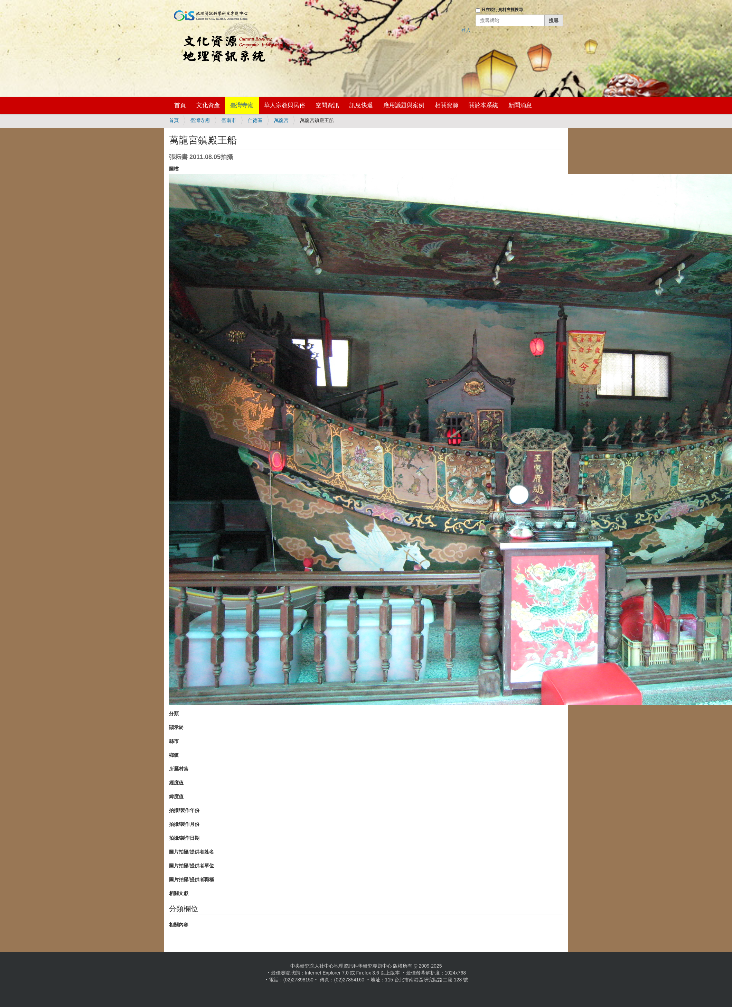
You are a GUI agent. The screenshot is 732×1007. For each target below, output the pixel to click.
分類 (174, 713)
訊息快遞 (361, 105)
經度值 (176, 782)
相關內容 (178, 924)
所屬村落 (178, 769)
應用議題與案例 (403, 105)
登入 (466, 30)
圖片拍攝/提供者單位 (191, 865)
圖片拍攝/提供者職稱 (191, 879)
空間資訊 (327, 105)
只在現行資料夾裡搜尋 (502, 9)
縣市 (174, 741)
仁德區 (255, 120)
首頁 (180, 105)
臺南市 (229, 120)
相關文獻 (178, 893)
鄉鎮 (174, 755)
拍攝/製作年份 (184, 810)
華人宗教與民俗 (284, 105)
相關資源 (446, 105)
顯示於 (176, 727)
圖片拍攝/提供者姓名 (191, 852)
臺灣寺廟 (242, 105)
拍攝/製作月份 (184, 824)
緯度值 (176, 796)
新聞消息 (520, 105)
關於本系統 (483, 105)
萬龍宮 (281, 120)
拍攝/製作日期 (184, 838)
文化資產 (208, 105)
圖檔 (174, 168)
